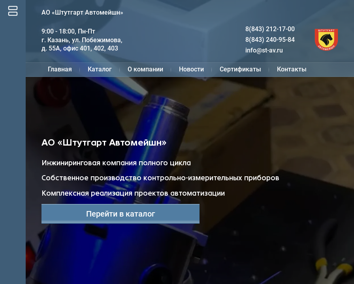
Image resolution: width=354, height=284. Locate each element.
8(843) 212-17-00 (270, 29)
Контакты (292, 69)
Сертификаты (240, 69)
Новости (191, 69)
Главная (60, 69)
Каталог (100, 69)
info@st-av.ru (264, 50)
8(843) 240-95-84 (270, 39)
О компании (145, 69)
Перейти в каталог (120, 214)
